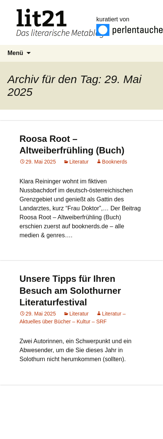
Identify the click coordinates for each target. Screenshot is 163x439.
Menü (15, 53)
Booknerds (114, 162)
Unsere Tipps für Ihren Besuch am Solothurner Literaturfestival (70, 290)
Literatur (78, 162)
